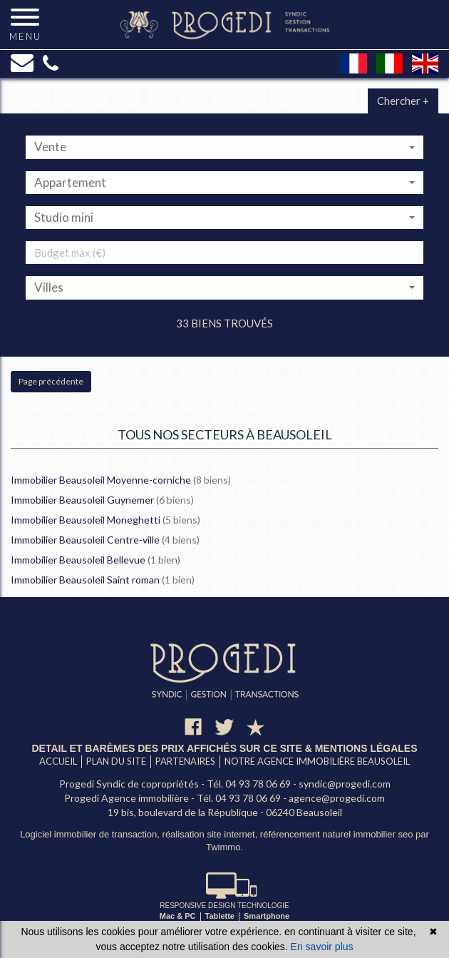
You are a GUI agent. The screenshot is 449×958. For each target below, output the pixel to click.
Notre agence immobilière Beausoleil (317, 761)
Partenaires (185, 761)
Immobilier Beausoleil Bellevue (78, 560)
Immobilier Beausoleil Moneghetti (85, 520)
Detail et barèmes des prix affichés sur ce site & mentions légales (224, 748)
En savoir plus (322, 946)
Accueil (58, 761)
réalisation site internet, (211, 834)
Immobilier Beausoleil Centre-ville (85, 540)
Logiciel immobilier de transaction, (91, 834)
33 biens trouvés (224, 323)
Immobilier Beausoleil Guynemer (82, 500)
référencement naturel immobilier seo (338, 834)
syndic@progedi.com (345, 784)
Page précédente (51, 381)
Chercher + (403, 100)
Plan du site (116, 761)
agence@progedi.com (337, 798)
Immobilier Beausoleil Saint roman (85, 580)
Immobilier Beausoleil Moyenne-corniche (101, 480)
